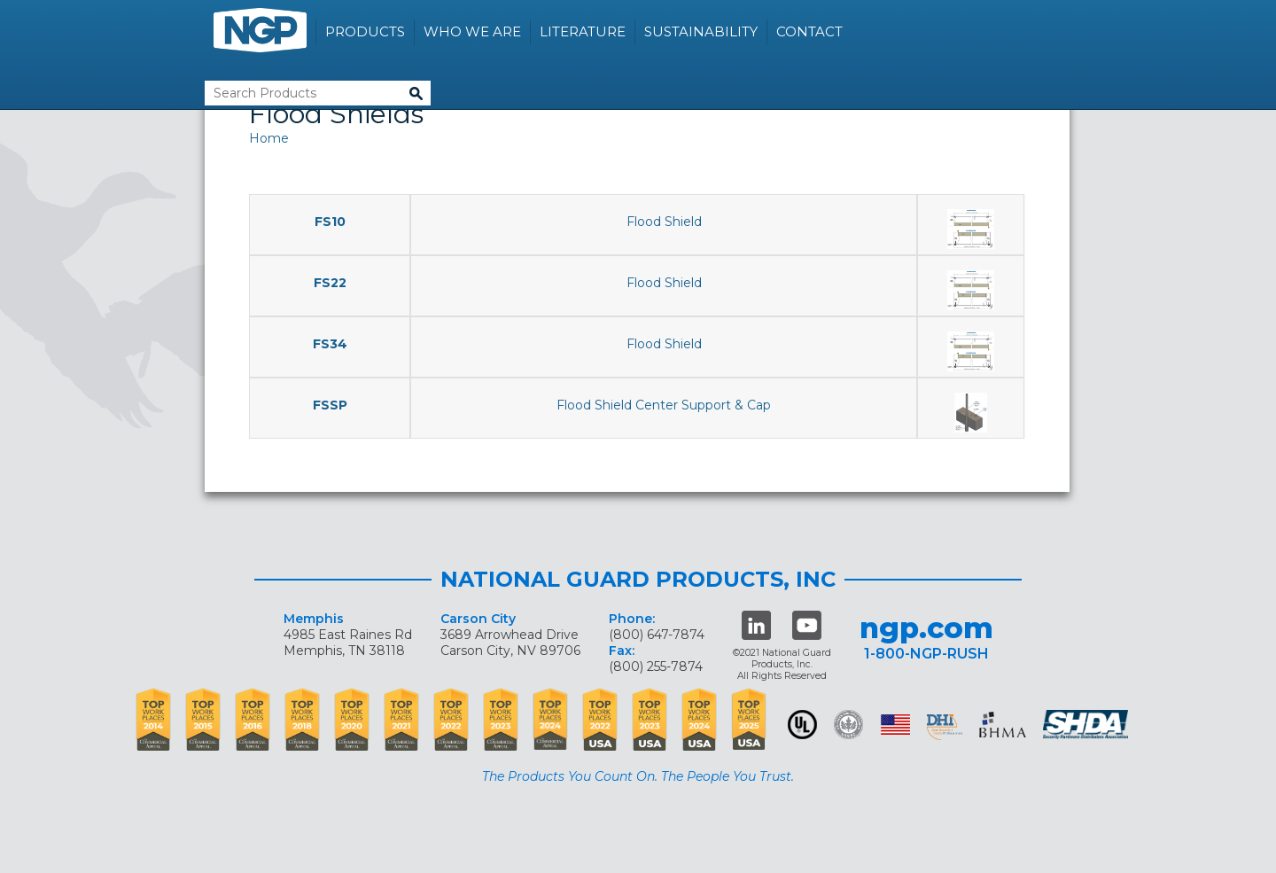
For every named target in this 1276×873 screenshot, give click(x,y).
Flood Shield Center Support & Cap (663, 405)
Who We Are (472, 31)
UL (802, 724)
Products (365, 31)
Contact (809, 31)
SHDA (1087, 724)
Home (269, 138)
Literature (583, 31)
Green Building (848, 724)
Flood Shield (664, 222)
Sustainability (701, 31)
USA (895, 724)
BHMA (1002, 724)
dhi (944, 727)
